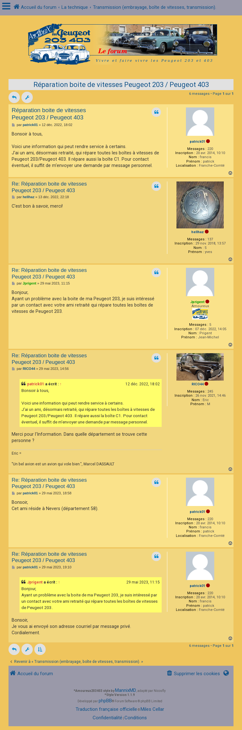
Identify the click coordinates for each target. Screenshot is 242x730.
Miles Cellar (152, 709)
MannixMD (125, 690)
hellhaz (197, 232)
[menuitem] (193, 674)
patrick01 (197, 142)
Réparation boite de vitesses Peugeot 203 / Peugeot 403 (121, 85)
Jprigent (197, 302)
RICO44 (198, 384)
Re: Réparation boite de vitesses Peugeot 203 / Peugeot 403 (49, 187)
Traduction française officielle (106, 709)
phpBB (105, 701)
